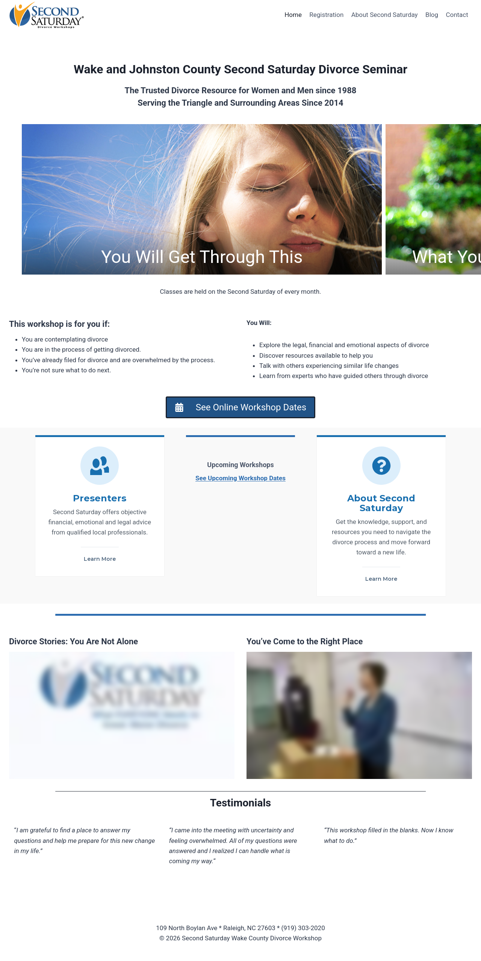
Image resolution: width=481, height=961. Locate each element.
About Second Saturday (384, 14)
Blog (431, 14)
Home (293, 14)
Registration (326, 14)
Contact (457, 14)
